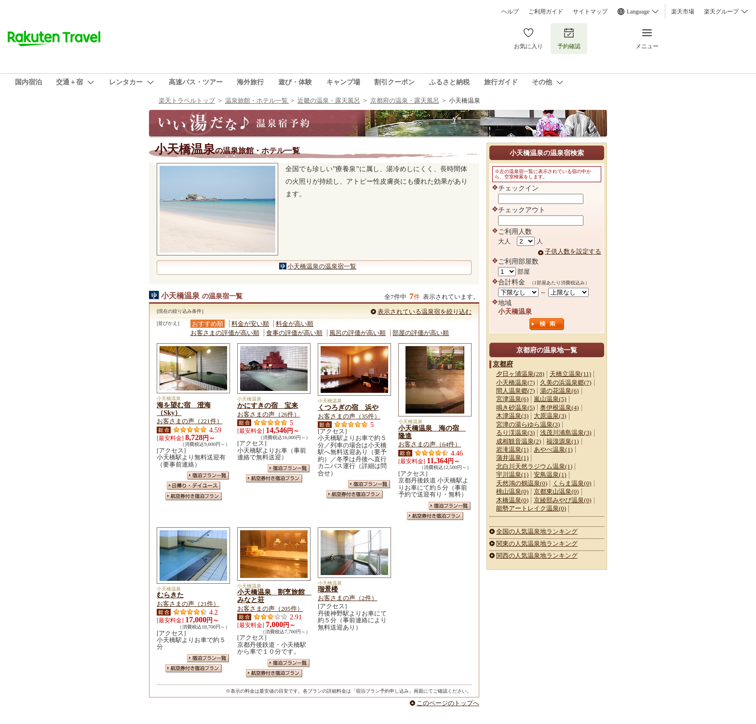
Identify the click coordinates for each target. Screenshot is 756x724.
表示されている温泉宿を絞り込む (425, 311)
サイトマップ (590, 11)
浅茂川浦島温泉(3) (565, 432)
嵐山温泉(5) (550, 398)
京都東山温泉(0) (556, 491)
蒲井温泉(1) (512, 457)
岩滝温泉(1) (512, 449)
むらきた (170, 595)
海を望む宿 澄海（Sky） (184, 408)
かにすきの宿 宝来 (267, 405)
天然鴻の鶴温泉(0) (521, 483)
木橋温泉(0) (512, 500)
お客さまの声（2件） (348, 598)
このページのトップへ (448, 703)
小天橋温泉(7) (515, 382)
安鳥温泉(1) (550, 474)
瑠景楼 (328, 589)
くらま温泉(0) (572, 483)
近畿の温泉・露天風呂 (328, 100)
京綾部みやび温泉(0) (562, 500)
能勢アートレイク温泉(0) (531, 508)
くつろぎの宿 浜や (348, 407)
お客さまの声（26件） (268, 414)
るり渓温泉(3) (515, 432)
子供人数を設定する (573, 251)
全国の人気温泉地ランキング (537, 531)
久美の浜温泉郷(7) (565, 382)
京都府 (503, 364)
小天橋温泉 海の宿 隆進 (432, 432)
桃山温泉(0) (512, 491)
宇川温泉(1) (512, 474)
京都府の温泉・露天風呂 (404, 100)
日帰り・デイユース (193, 486)
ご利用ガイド (545, 11)
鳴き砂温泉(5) (515, 407)
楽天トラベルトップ (187, 100)
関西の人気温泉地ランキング (537, 555)
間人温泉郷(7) (515, 390)
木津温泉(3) (512, 415)
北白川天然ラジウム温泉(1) (534, 466)
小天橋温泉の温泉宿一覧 (321, 266)
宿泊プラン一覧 (208, 475)
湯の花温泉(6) (559, 390)
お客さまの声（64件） (429, 444)
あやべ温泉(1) (553, 449)
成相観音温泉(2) (518, 441)
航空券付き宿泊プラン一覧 (193, 496)
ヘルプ (510, 11)
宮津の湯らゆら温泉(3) (528, 424)
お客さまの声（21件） (188, 603)
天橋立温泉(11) (570, 373)
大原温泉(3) (550, 415)
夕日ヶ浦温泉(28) (520, 373)
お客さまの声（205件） (270, 608)
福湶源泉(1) (562, 441)
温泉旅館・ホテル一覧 (257, 100)
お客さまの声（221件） (190, 421)
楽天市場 (682, 11)
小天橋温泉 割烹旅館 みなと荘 (274, 595)
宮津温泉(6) (512, 398)
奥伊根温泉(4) (559, 407)
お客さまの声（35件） (349, 416)
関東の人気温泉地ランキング (537, 543)
